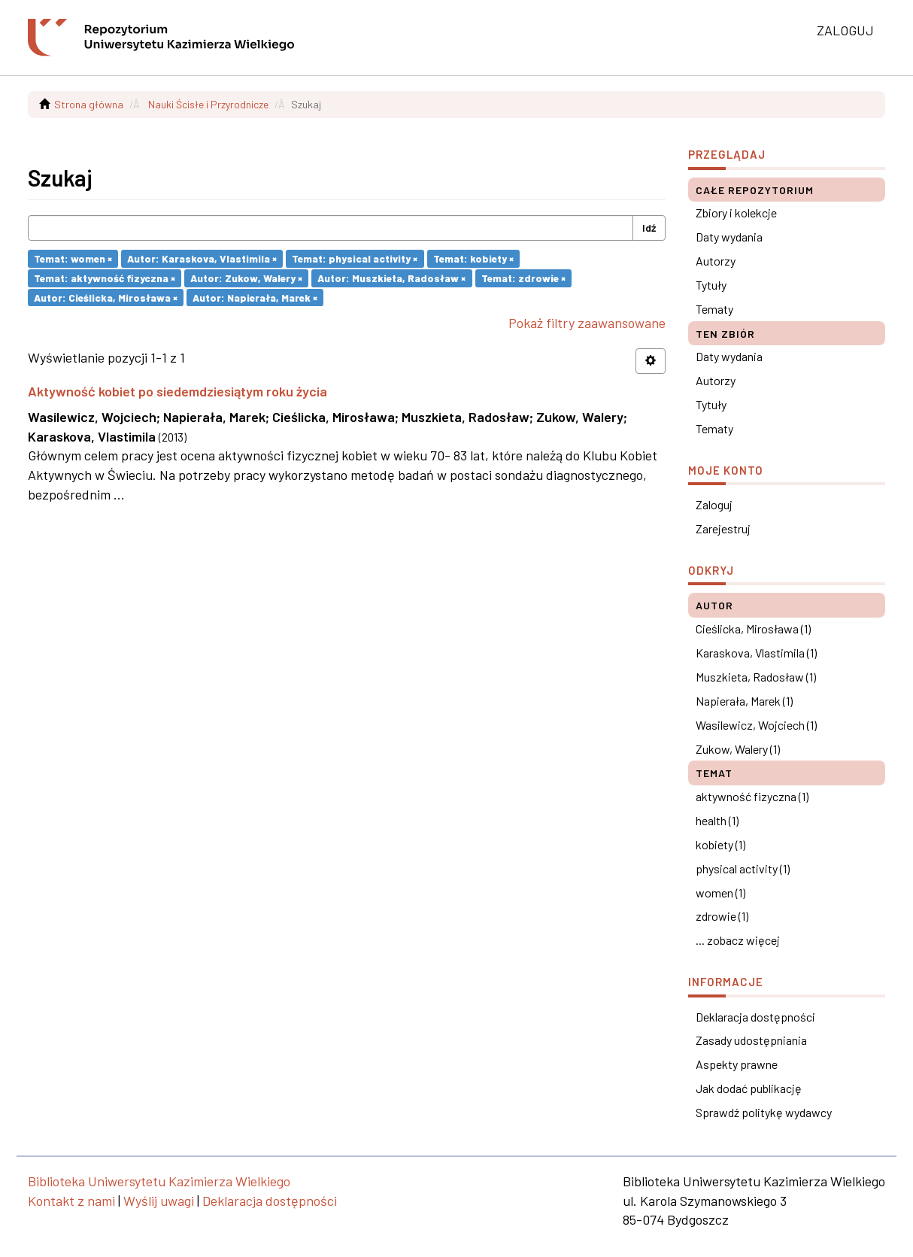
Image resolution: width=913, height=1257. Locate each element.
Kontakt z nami (71, 1200)
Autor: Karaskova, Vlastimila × (202, 258)
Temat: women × (73, 258)
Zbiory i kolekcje (736, 212)
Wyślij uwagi (158, 1200)
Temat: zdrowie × (523, 278)
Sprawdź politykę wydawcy (764, 1112)
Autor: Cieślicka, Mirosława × (105, 296)
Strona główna (88, 104)
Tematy (714, 309)
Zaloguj (714, 504)
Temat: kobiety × (473, 258)
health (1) (717, 820)
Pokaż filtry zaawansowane (587, 322)
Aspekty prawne (737, 1064)
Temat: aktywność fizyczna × (104, 278)
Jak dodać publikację (749, 1088)
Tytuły (711, 285)
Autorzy (716, 261)
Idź (649, 227)
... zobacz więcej (738, 940)
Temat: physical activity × (354, 258)
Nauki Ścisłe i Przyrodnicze (208, 104)
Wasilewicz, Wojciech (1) (756, 725)
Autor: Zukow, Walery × (246, 278)
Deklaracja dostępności (755, 1017)
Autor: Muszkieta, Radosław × (391, 278)
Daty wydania (729, 236)
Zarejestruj (723, 528)
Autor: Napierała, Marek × (255, 296)
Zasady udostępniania (751, 1040)
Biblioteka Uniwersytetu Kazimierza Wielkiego (159, 1181)
